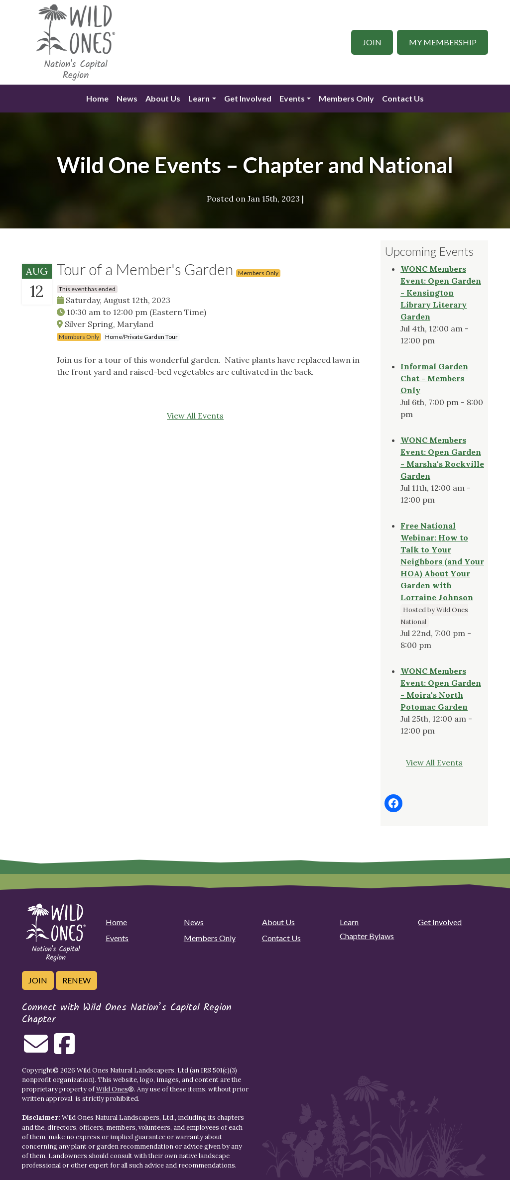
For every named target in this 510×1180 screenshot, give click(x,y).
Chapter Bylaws (367, 936)
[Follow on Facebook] (64, 1050)
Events (292, 98)
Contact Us (403, 98)
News (127, 98)
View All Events (195, 416)
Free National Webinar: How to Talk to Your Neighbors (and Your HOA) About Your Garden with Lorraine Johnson (442, 561)
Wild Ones (112, 1089)
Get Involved (247, 98)
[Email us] (36, 1050)
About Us (162, 98)
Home (97, 98)
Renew (76, 980)
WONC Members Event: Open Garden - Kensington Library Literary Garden (440, 293)
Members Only (346, 98)
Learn (199, 98)
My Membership (443, 42)
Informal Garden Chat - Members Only (434, 378)
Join (372, 42)
